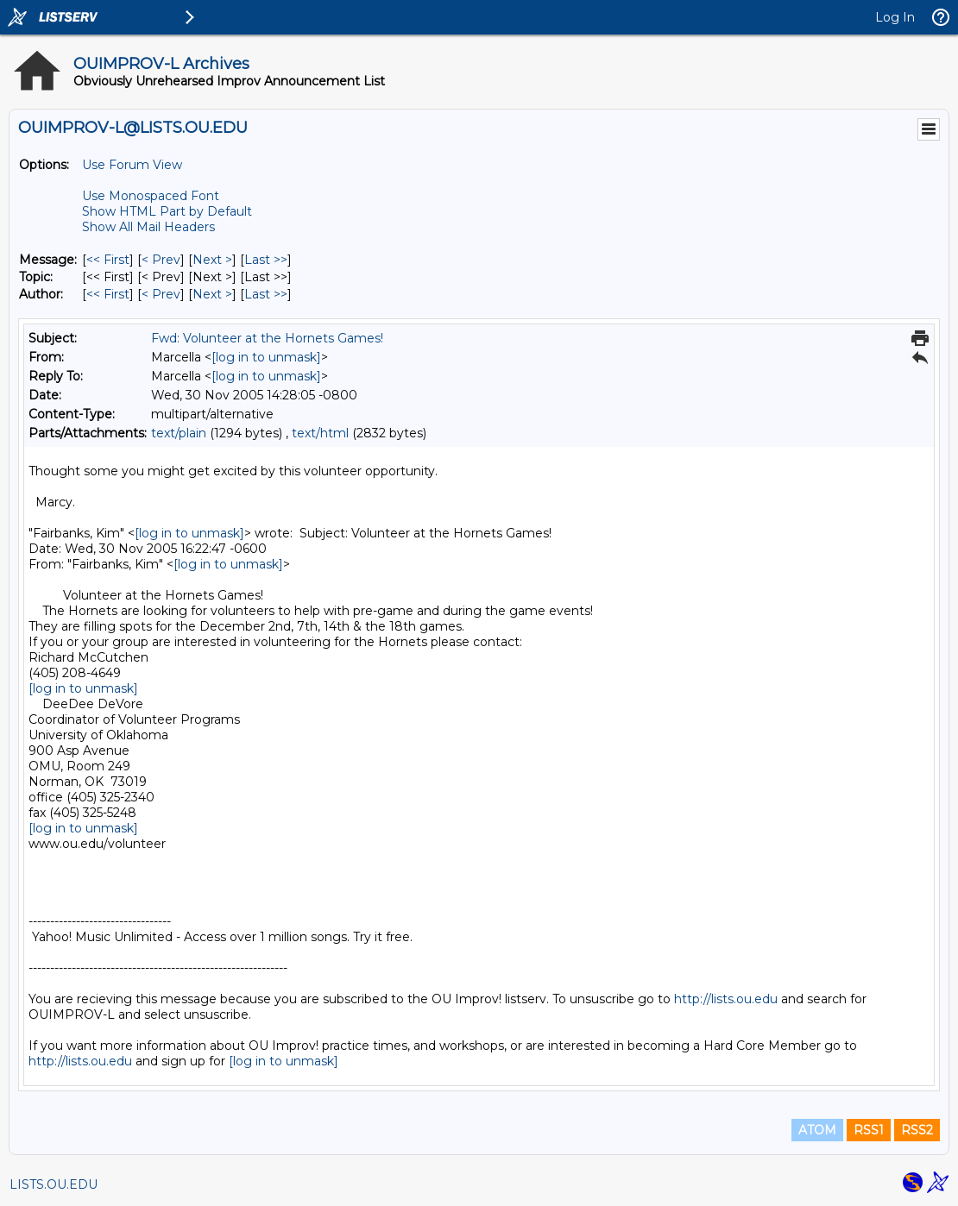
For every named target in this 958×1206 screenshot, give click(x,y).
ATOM (817, 1130)
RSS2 (917, 1130)
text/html (320, 433)
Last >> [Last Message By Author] (265, 294)
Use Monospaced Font (150, 196)
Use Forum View (132, 165)
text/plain (178, 433)
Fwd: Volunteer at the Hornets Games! (267, 338)
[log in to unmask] (266, 357)
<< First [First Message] (107, 259)
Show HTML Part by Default (167, 211)
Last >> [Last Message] (265, 259)
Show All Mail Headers (148, 227)
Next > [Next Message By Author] (212, 294)
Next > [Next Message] (212, 259)
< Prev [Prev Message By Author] (161, 294)
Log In (895, 17)
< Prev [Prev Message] (161, 259)
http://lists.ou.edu (726, 999)
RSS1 (869, 1130)
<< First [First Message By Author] (107, 294)
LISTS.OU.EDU (53, 1184)
